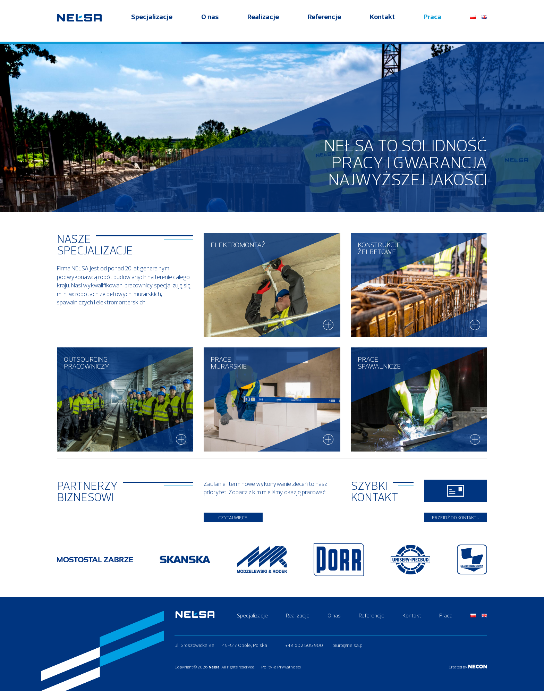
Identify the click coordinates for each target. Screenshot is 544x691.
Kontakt (382, 24)
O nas (210, 24)
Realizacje (263, 24)
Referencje (324, 24)
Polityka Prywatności (286, 666)
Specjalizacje (151, 24)
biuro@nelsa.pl (348, 645)
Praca (432, 24)
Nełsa (214, 666)
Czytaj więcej (233, 517)
